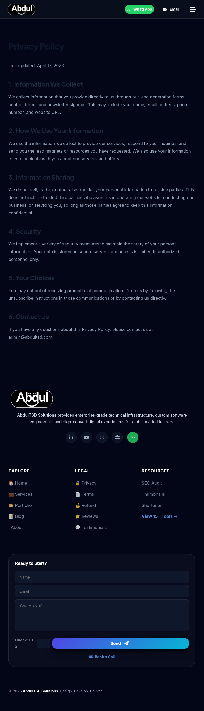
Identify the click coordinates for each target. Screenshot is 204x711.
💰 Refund (85, 505)
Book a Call (102, 656)
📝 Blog (16, 516)
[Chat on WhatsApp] (132, 437)
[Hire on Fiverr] (117, 437)
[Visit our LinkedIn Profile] (71, 437)
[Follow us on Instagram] (102, 437)
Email (171, 9)
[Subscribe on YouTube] (86, 437)
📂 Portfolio (20, 505)
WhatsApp (139, 9)
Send (119, 643)
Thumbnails (153, 494)
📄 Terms (84, 494)
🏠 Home (17, 483)
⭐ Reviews (86, 516)
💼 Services (20, 494)
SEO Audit (152, 483)
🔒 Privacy (86, 483)
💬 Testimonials (91, 527)
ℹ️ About (15, 527)
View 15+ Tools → (160, 516)
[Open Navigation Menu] (193, 9)
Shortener (152, 505)
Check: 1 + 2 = (24, 643)
